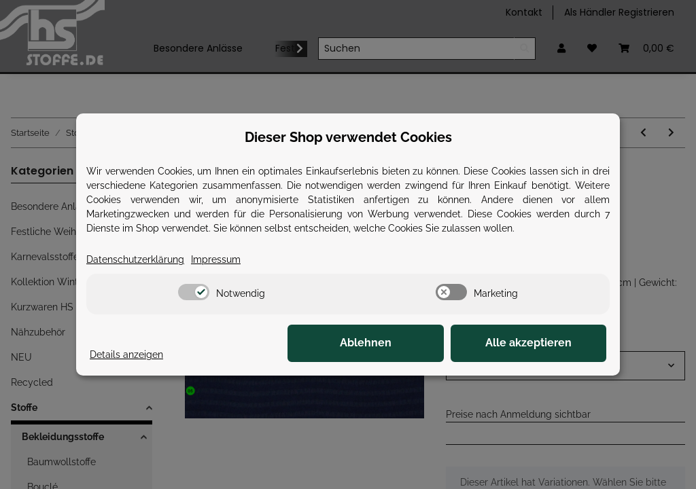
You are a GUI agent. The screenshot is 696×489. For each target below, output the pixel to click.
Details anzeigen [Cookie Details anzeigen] (126, 354)
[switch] (193, 292)
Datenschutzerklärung (135, 259)
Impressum (216, 259)
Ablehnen (395, 343)
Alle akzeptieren (538, 343)
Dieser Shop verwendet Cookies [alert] (348, 137)
